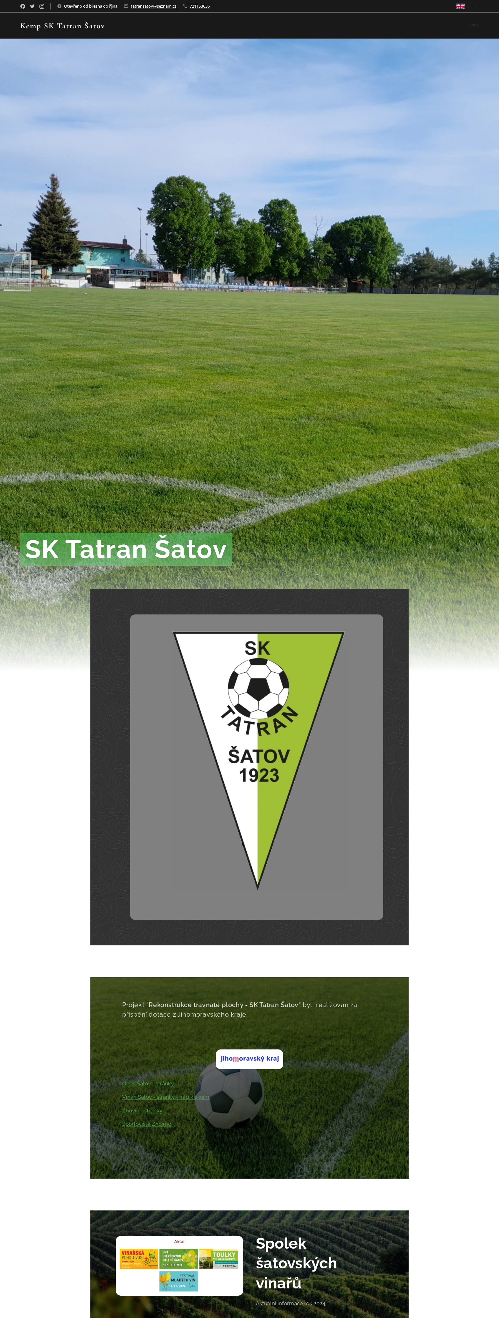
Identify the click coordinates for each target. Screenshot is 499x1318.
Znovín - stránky (142, 1110)
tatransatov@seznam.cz (153, 6)
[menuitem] (478, 26)
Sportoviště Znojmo (146, 1124)
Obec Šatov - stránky (148, 1083)
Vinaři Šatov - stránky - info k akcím (165, 1097)
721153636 (200, 6)
